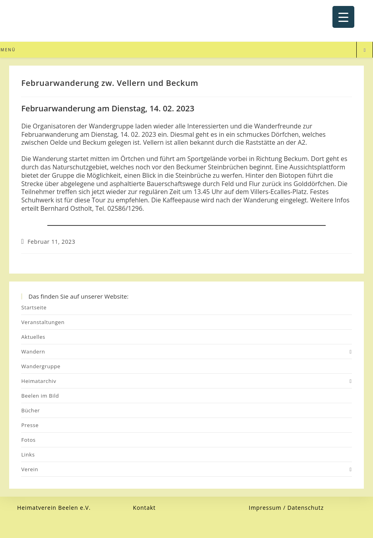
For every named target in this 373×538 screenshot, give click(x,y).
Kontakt (144, 507)
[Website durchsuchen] (364, 50)
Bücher (30, 410)
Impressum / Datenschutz (286, 507)
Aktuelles (33, 336)
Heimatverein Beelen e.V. (54, 507)
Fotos (28, 439)
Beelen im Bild (40, 395)
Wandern (186, 351)
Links (28, 454)
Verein (186, 469)
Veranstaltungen (42, 322)
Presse (30, 425)
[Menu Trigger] (343, 17)
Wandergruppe (40, 366)
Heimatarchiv (186, 381)
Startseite (34, 307)
